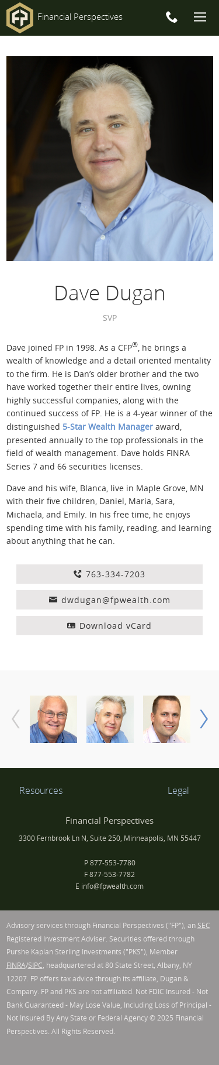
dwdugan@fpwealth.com (110, 599)
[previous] (15, 719)
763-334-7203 (109, 574)
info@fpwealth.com (112, 886)
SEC (203, 925)
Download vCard (109, 625)
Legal (178, 790)
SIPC (35, 965)
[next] (203, 719)
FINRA (16, 965)
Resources (40, 790)
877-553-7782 (112, 874)
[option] (53, 719)
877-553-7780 (112, 863)
